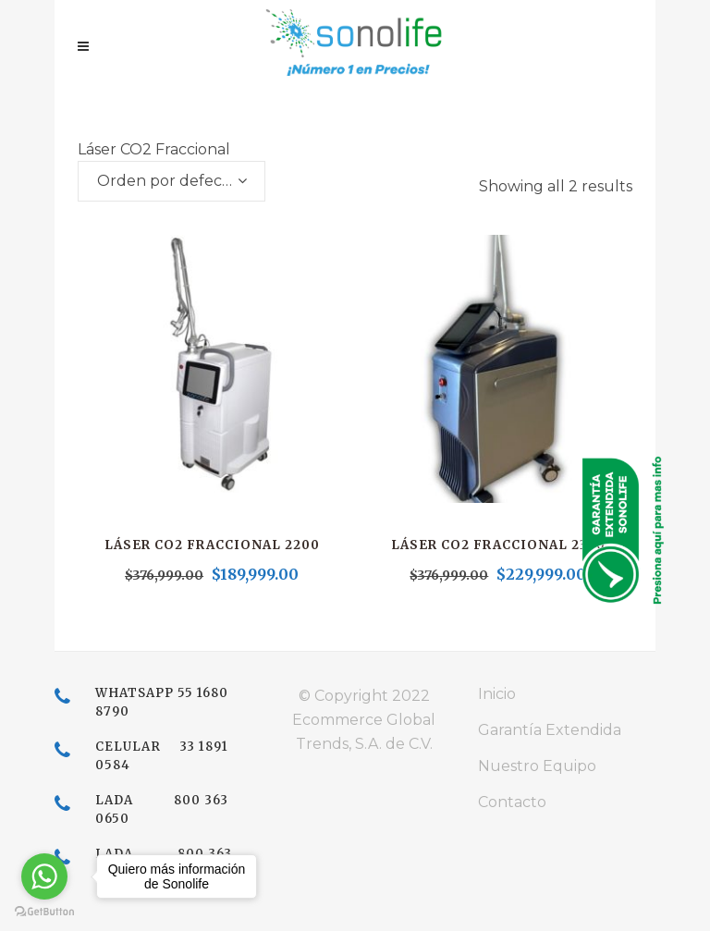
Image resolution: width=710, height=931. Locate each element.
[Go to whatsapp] (44, 876)
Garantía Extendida (549, 730)
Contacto (512, 802)
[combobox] (171, 181)
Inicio (497, 694)
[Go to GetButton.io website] (44, 912)
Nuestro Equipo (537, 766)
